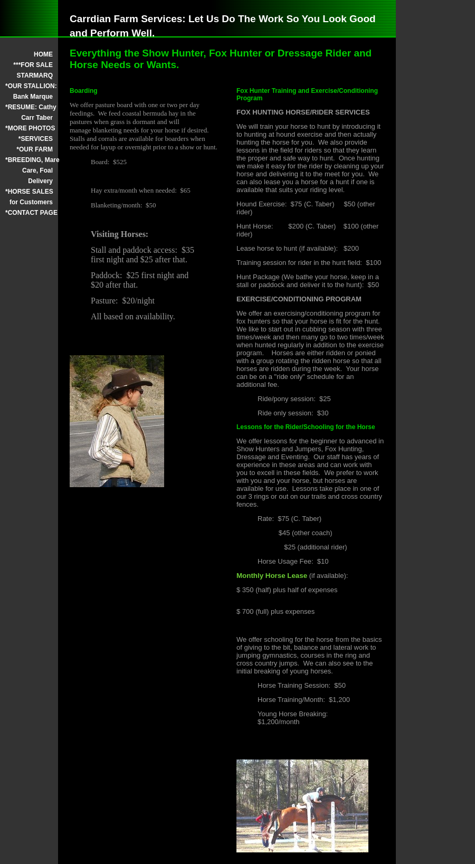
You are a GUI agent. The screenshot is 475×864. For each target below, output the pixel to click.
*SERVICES (35, 139)
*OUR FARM (34, 149)
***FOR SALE (33, 65)
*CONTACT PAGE (29, 212)
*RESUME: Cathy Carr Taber (29, 112)
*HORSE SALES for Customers (29, 197)
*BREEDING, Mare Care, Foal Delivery (29, 170)
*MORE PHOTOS (29, 128)
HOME (43, 54)
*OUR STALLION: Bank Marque (29, 91)
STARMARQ (35, 75)
